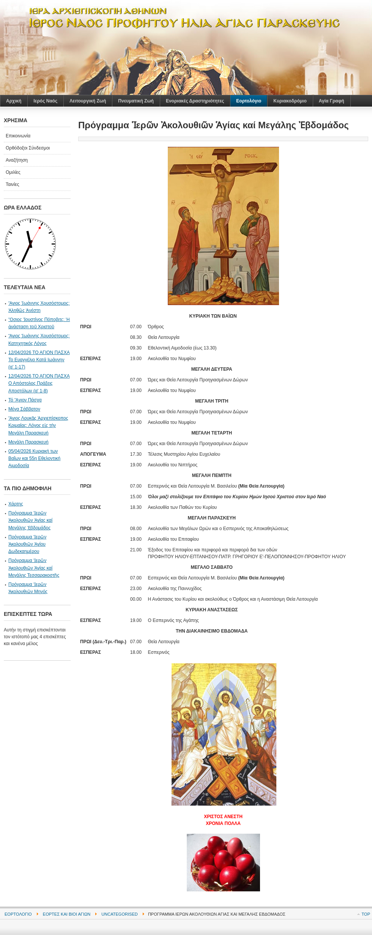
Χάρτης (15, 504)
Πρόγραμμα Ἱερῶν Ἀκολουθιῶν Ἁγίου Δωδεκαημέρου (27, 544)
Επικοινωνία (18, 136)
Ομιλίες (13, 172)
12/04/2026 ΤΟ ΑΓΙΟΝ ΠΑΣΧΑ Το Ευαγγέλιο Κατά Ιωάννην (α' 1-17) (39, 360)
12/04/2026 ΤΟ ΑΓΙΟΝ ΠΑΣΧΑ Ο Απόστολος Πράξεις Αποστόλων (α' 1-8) (39, 383)
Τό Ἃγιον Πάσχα (25, 400)
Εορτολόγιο (18, 914)
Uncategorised (119, 914)
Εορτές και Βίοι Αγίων (66, 914)
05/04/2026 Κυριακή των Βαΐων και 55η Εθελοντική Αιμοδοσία (34, 458)
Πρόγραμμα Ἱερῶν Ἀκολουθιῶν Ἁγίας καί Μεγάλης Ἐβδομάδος (30, 520)
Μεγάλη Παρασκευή (28, 442)
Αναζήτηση (17, 160)
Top (366, 914)
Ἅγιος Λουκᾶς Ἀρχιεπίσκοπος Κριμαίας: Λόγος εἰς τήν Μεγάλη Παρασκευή (38, 425)
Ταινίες (12, 184)
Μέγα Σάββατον (24, 409)
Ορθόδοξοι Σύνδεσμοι (28, 148)
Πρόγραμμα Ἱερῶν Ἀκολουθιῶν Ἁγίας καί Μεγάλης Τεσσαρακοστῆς (33, 568)
